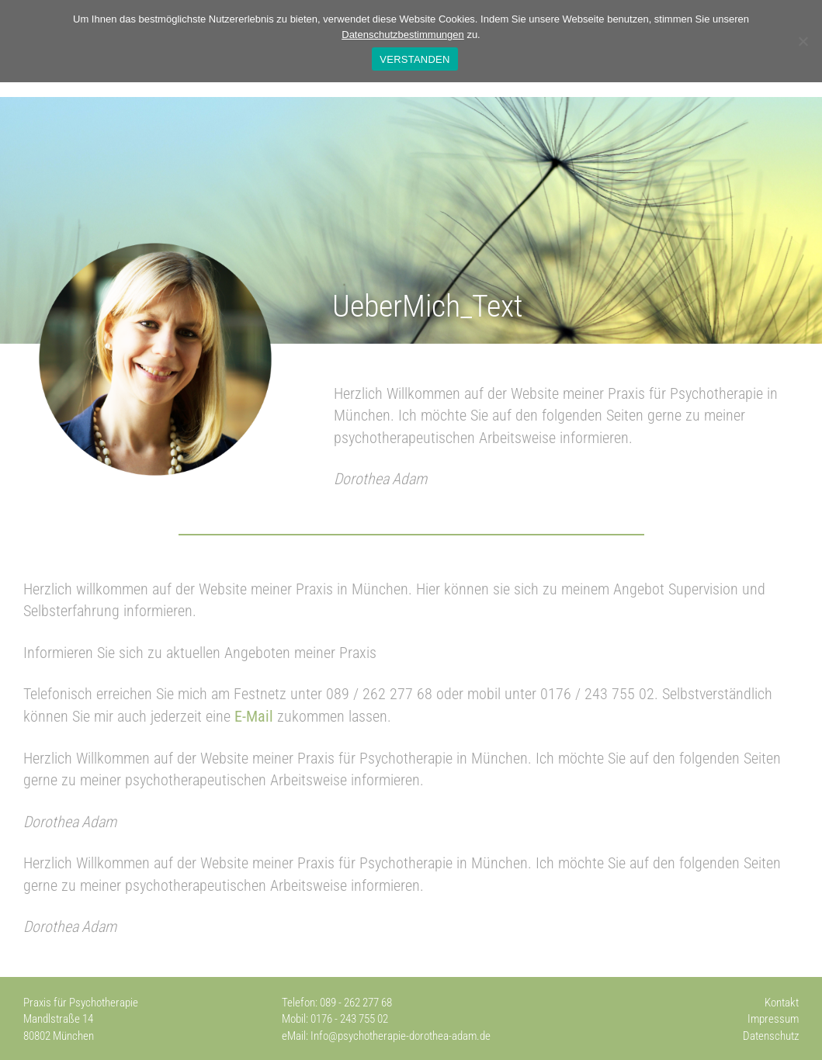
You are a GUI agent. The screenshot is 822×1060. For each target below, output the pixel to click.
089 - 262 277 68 (356, 1003)
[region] (411, 220)
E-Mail (253, 716)
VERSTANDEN (414, 59)
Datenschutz (771, 1036)
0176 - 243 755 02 (349, 1019)
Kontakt (782, 1003)
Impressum (773, 1019)
